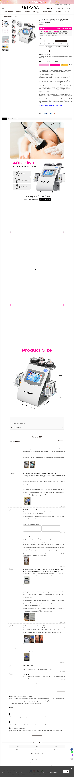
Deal (34, 12)
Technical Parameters (16, 427)
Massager (50, 11)
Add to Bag (44, 64)
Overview (4, 118)
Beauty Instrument (36, 11)
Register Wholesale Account (37, 753)
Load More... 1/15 (37, 736)
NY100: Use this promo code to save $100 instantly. (56, 33)
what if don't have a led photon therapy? (18, 728)
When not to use (14, 707)
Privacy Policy (54, 772)
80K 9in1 (65, 43)
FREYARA (39, 12)
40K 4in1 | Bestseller (49, 41)
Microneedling (27, 11)
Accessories (66, 11)
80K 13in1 (47, 46)
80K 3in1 (41, 43)
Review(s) (48, 24)
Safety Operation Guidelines (18, 423)
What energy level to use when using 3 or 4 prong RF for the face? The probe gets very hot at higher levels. (31, 713)
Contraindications (15, 419)
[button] (3, 230)
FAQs (17, 118)
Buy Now (55, 64)
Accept (66, 771)
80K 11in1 (41, 46)
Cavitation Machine (9, 11)
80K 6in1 (60, 43)
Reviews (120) (11, 118)
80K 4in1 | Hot (48, 43)
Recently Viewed (58, 4)
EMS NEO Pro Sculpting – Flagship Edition (60, 46)
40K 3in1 (41, 41)
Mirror (44, 11)
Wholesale (22, 118)
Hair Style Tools (58, 11)
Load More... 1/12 (37, 683)
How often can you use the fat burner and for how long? (21, 696)
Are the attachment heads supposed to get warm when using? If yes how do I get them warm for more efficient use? (33, 721)
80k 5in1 (54, 43)
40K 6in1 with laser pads (61, 41)
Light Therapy (18, 11)
